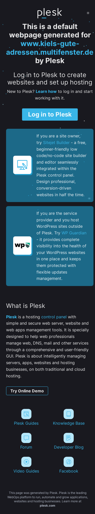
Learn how (46, 91)
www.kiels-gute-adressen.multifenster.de (49, 47)
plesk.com (47, 505)
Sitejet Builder (56, 142)
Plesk (11, 316)
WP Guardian (74, 232)
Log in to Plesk (50, 114)
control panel (54, 316)
